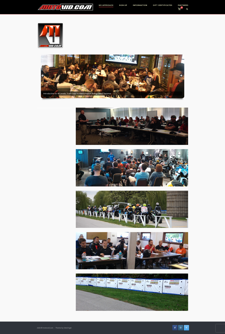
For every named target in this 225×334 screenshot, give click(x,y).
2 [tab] (105, 96)
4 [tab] (110, 96)
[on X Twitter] (186, 327)
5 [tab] (112, 96)
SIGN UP (123, 5)
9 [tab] (122, 96)
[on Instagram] (180, 327)
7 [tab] (117, 96)
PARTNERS (183, 5)
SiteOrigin (68, 328)
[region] (112, 76)
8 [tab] (119, 96)
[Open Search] (187, 9)
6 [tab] (115, 96)
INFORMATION (140, 5)
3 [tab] (107, 96)
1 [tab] (103, 96)
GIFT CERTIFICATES (162, 5)
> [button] (181, 76)
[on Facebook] (174, 327)
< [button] (43, 76)
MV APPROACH (106, 5)
